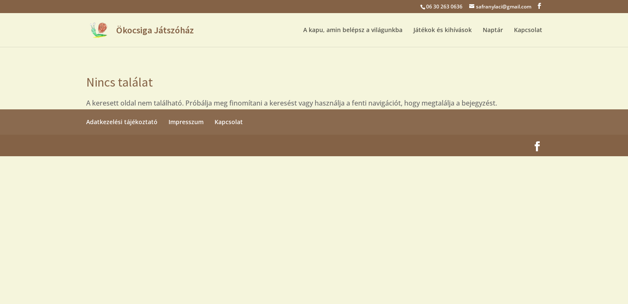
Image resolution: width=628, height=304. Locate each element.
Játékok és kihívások (442, 30)
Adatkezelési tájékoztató (122, 122)
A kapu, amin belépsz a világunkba (352, 30)
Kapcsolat (528, 30)
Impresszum (186, 122)
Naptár (493, 30)
